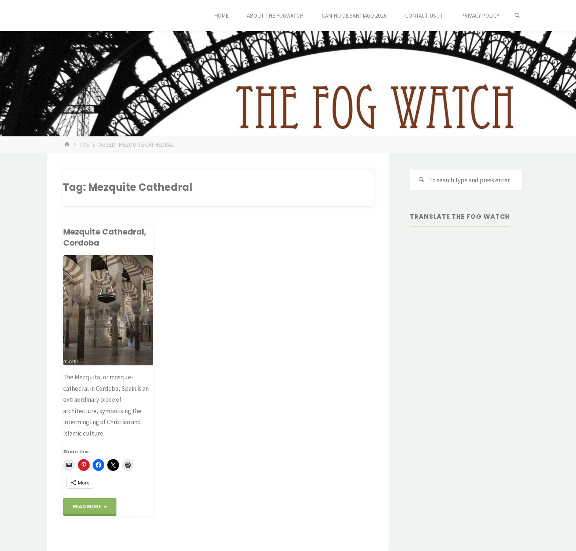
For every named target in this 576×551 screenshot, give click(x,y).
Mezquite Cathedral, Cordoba (104, 237)
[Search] (517, 15)
